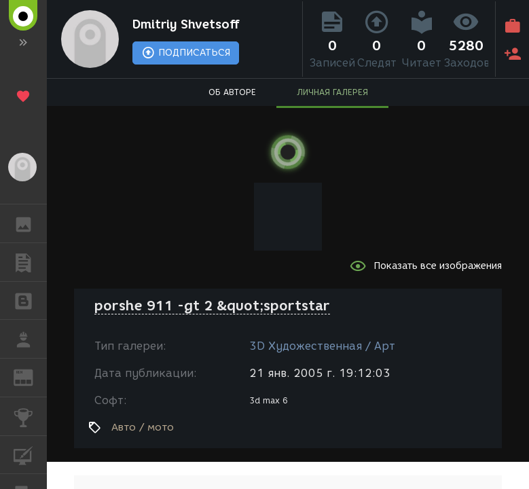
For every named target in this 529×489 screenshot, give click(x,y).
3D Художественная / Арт (322, 346)
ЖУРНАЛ (30, 376)
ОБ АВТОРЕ (232, 92)
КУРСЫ (30, 454)
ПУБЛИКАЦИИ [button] (30, 262)
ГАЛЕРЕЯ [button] (30, 223)
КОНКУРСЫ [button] (30, 416)
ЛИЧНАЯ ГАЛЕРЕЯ (332, 92)
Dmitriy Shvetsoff (186, 24)
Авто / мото (142, 427)
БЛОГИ (30, 300)
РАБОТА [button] (30, 339)
